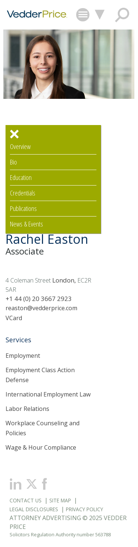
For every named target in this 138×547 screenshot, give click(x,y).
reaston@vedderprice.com (41, 308)
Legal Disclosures (34, 509)
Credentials (22, 193)
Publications (23, 208)
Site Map (60, 500)
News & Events (26, 224)
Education (21, 177)
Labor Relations (27, 409)
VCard (14, 318)
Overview (20, 146)
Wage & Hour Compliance (41, 447)
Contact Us (26, 500)
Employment (23, 356)
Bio (13, 162)
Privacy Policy (84, 509)
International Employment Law (48, 394)
